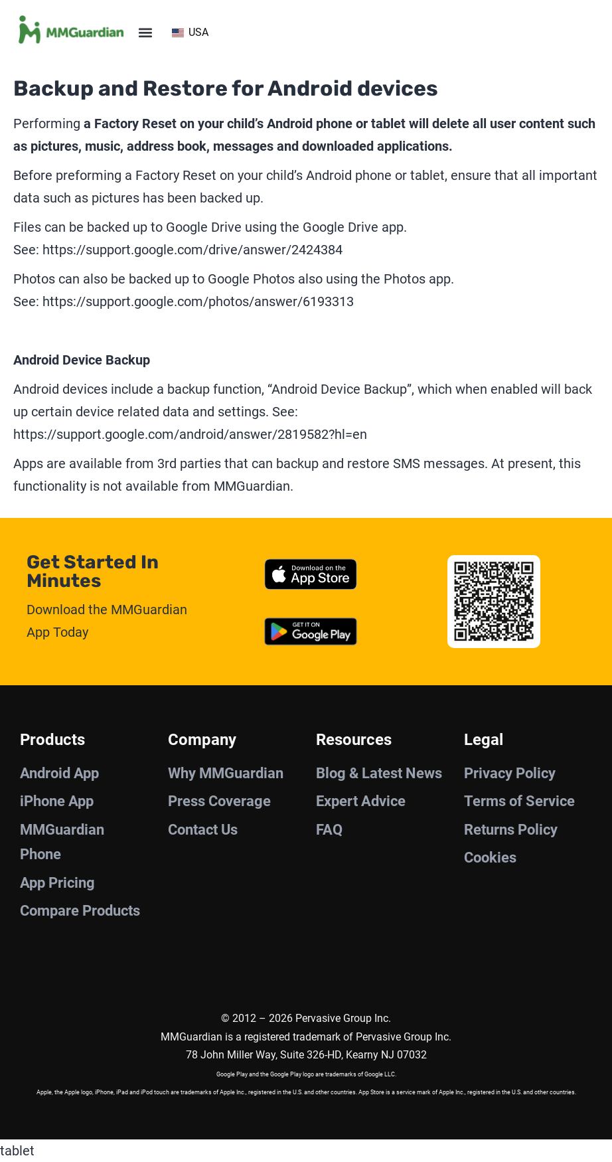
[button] (146, 32)
